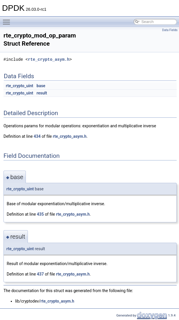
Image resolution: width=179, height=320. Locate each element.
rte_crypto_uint (19, 85)
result (42, 93)
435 (40, 214)
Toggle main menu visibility (8, 19)
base (41, 85)
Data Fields (170, 30)
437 (40, 274)
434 (37, 136)
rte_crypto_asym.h (48, 59)
